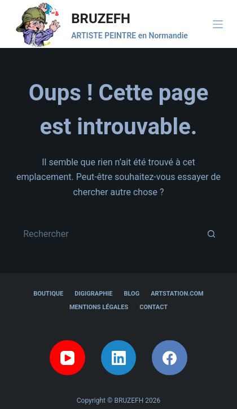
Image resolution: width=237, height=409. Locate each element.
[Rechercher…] (107, 233)
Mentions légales (98, 307)
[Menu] (218, 24)
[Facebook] (169, 358)
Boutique (48, 293)
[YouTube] (67, 358)
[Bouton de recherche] (211, 233)
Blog (131, 293)
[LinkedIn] (119, 358)
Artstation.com (177, 293)
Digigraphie (93, 293)
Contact (153, 307)
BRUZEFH (100, 19)
